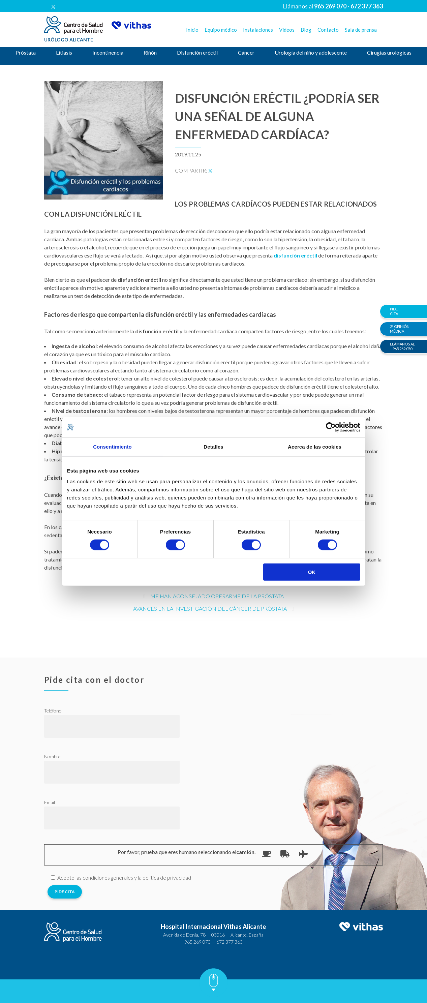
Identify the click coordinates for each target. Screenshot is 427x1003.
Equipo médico (221, 30)
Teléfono (53, 710)
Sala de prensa (361, 30)
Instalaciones (258, 30)
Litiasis (64, 52)
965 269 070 (197, 942)
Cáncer (246, 52)
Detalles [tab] (213, 447)
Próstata (26, 52)
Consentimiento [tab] (112, 447)
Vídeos (287, 30)
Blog (306, 30)
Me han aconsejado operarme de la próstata (217, 596)
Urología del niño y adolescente (311, 52)
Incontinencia (107, 52)
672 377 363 (229, 942)
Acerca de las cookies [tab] (314, 447)
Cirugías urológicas (389, 52)
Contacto (328, 30)
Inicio (192, 30)
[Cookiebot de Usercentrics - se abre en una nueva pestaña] (330, 427)
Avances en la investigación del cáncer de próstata (210, 608)
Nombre (52, 756)
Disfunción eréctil (197, 52)
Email (49, 802)
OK (312, 572)
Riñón (150, 52)
